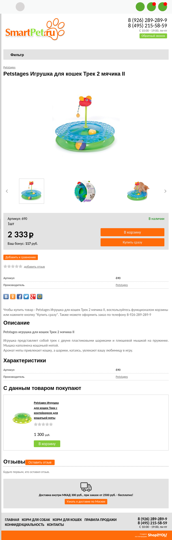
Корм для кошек (67, 520)
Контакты (55, 525)
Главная (12, 520)
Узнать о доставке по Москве (86, 501)
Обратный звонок (153, 36)
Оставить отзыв (40, 462)
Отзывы (14, 462)
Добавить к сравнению (20, 257)
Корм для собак (36, 520)
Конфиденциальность (24, 525)
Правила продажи (100, 520)
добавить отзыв (34, 267)
